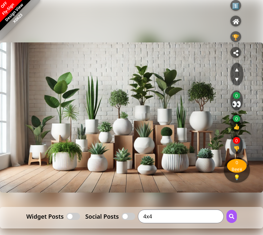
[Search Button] (231, 216)
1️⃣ (235, 6)
